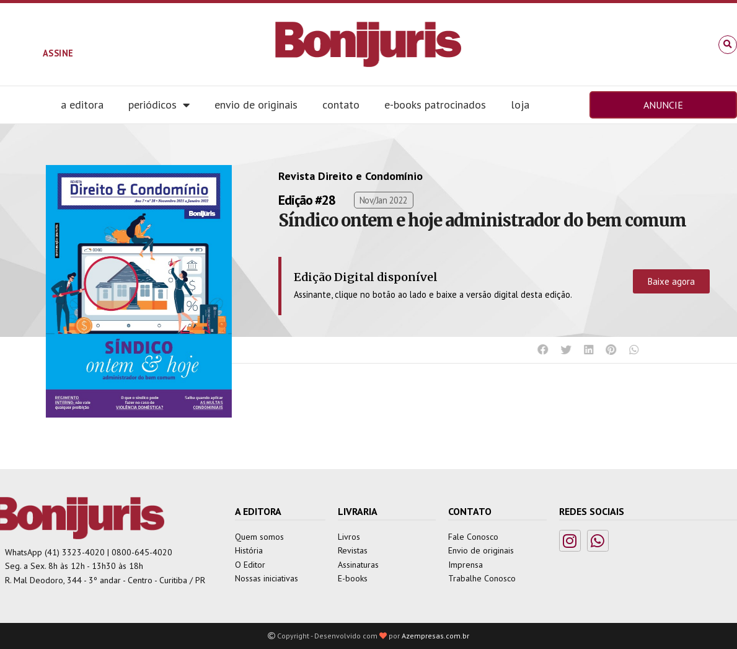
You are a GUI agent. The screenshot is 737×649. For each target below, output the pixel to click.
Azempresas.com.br (435, 635)
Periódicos (159, 105)
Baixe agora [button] (671, 281)
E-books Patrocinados (435, 104)
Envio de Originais (256, 104)
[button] (727, 44)
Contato (341, 104)
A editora (82, 104)
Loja (520, 104)
